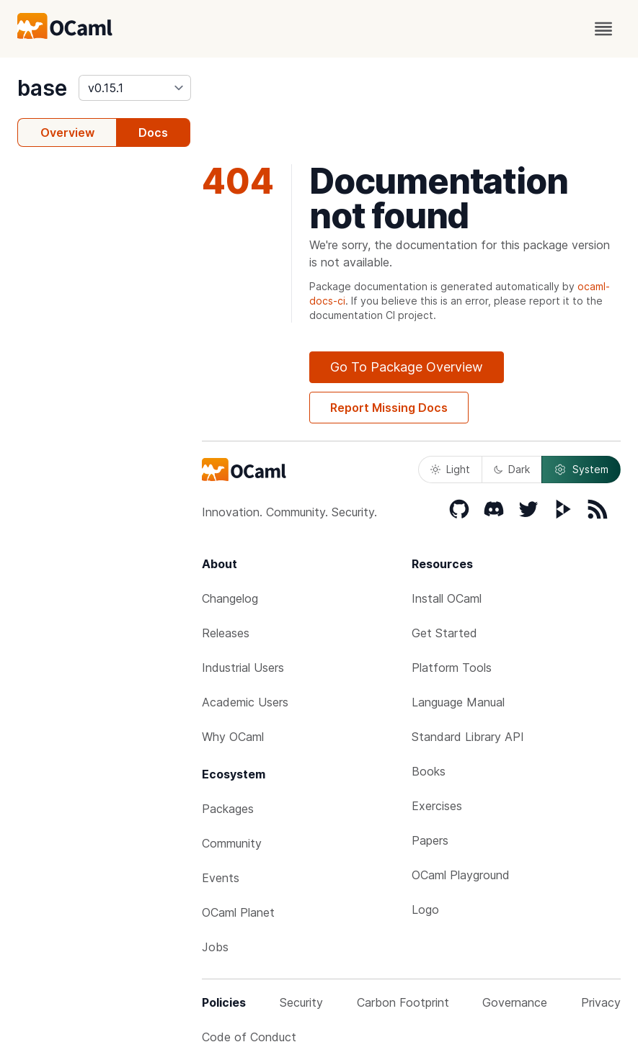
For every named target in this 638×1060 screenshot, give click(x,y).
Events (220, 878)
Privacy (601, 1002)
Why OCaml (233, 736)
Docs (153, 132)
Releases (225, 633)
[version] (135, 88)
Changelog (230, 598)
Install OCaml (447, 598)
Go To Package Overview (406, 366)
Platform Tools (452, 667)
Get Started (444, 633)
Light (450, 469)
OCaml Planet (238, 912)
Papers (430, 840)
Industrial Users (243, 667)
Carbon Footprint (403, 1002)
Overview (67, 132)
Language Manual (458, 702)
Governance (514, 1002)
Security (301, 1002)
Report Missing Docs (389, 407)
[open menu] (603, 28)
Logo (425, 909)
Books (429, 771)
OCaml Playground (461, 875)
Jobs (215, 947)
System (581, 469)
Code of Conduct (249, 1037)
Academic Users (245, 702)
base (42, 88)
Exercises (437, 806)
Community (232, 843)
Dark (512, 469)
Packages (228, 808)
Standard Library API (468, 736)
